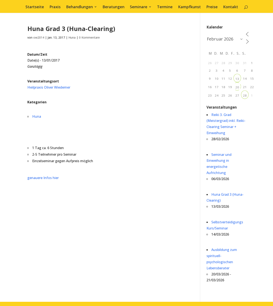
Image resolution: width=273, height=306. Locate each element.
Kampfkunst (189, 7)
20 (237, 87)
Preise (212, 7)
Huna (72, 37)
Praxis (55, 7)
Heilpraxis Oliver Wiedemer (48, 87)
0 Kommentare (89, 37)
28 (245, 95)
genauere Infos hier (43, 177)
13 (237, 79)
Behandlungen (79, 7)
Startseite (34, 7)
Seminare (138, 7)
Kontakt (230, 7)
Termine (165, 7)
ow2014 (38, 37)
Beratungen (113, 7)
